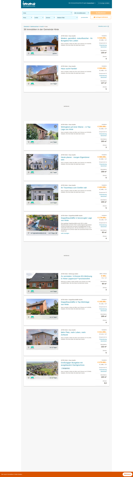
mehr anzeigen (65, 233)
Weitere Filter (67, 17)
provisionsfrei (84, 17)
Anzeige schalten (103, 3)
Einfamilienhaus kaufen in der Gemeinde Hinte (37, 464)
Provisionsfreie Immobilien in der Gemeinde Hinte (38, 440)
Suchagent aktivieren (101, 17)
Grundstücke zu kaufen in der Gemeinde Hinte (37, 452)
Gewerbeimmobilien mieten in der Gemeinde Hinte (38, 456)
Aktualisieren (101, 13)
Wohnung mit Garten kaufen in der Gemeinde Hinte (38, 460)
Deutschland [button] (91, 3)
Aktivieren (127, 474)
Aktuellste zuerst (103, 26)
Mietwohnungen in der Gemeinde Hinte (34, 444)
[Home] (29, 4)
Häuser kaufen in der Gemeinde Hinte (34, 448)
